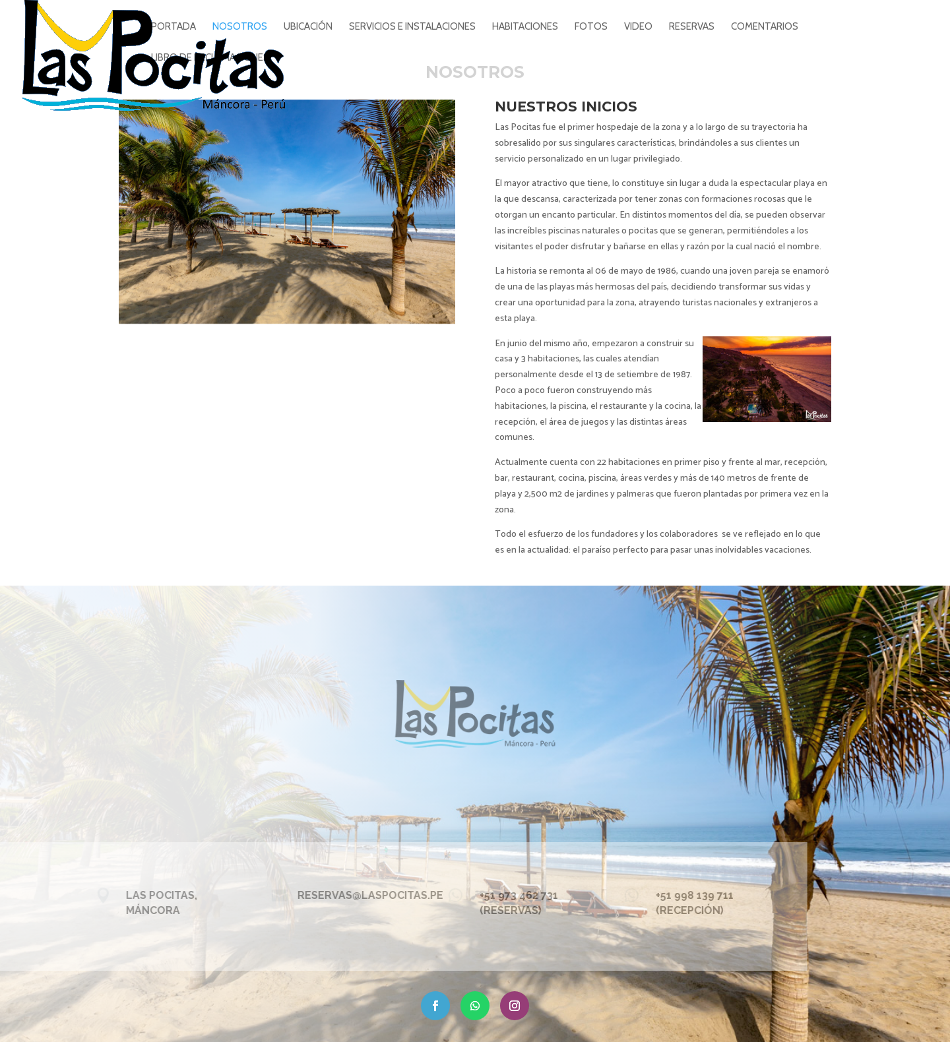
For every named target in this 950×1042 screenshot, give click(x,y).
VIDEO (638, 27)
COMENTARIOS (764, 27)
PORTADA (173, 27)
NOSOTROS (239, 27)
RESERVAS (691, 27)
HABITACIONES (525, 27)
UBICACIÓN (308, 27)
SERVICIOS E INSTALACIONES (412, 27)
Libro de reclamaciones (210, 58)
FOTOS (591, 27)
